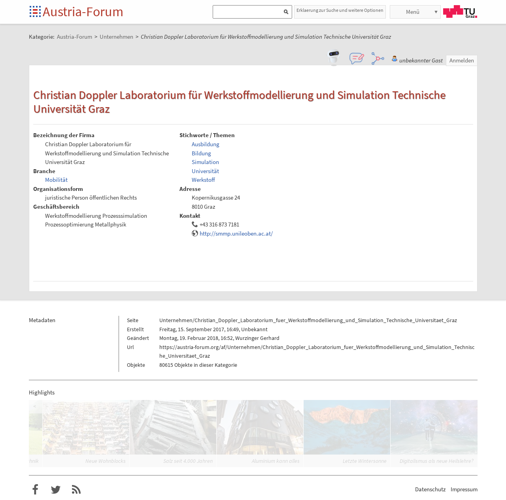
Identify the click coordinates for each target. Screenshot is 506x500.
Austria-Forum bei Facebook (35, 489)
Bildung (201, 153)
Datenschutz (430, 489)
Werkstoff (203, 179)
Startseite (36, 12)
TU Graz (460, 11)
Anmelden (461, 60)
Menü (412, 11)
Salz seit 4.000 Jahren (188, 460)
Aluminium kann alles (276, 460)
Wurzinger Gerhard (257, 338)
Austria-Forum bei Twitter (55, 489)
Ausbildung (205, 144)
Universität (205, 171)
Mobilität (56, 179)
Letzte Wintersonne (365, 460)
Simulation (205, 162)
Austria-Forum (83, 11)
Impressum (464, 489)
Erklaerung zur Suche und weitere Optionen (339, 10)
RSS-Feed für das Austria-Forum (76, 489)
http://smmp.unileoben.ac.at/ (236, 233)
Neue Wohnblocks (105, 460)
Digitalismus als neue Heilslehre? (437, 460)
